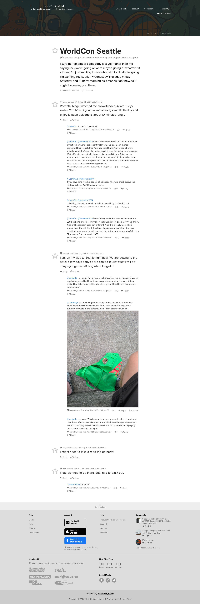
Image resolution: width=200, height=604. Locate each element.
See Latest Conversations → (148, 547)
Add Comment (164, 13)
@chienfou (72, 126)
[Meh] (38, 4)
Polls (31, 524)
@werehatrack (73, 484)
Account (68, 515)
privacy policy (80, 549)
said (98, 129)
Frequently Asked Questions (112, 519)
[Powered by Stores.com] (100, 594)
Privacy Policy (112, 599)
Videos (32, 528)
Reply (63, 120)
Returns (103, 528)
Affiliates (103, 532)
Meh (31, 515)
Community (141, 515)
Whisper (74, 120)
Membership (34, 559)
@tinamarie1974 (85, 141)
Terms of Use (126, 599)
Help (102, 515)
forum (58, 6)
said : (87, 102)
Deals (31, 519)
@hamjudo (72, 278)
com (48, 6)
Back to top (100, 506)
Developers (34, 532)
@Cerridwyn (72, 178)
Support (103, 524)
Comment (87, 90)
